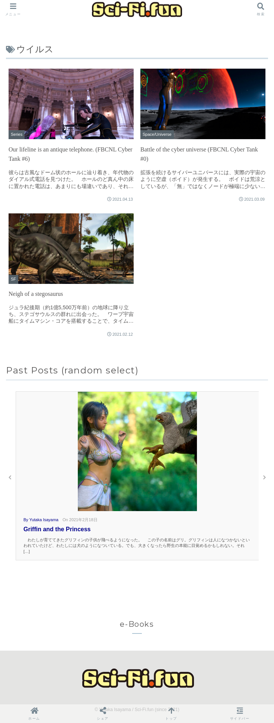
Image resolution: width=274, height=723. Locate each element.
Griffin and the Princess (56, 529)
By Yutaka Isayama (40, 519)
